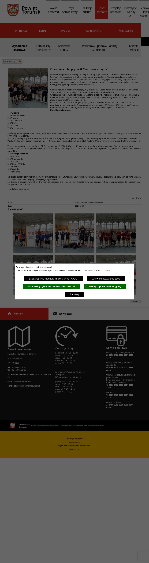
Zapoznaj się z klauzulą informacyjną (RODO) (53, 278)
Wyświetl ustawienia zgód (106, 278)
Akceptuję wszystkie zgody (105, 286)
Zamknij (74, 294)
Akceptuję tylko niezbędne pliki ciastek (51, 286)
